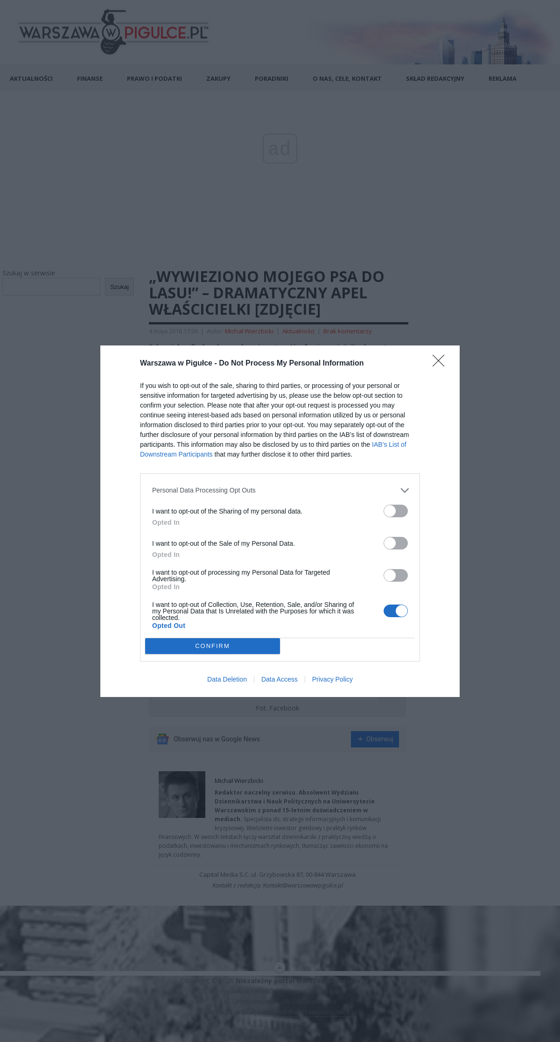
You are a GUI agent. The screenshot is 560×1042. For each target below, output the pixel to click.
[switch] (396, 511)
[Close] (441, 364)
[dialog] (280, 521)
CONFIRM (212, 645)
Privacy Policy (332, 679)
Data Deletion (227, 679)
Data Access (279, 679)
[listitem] (280, 490)
